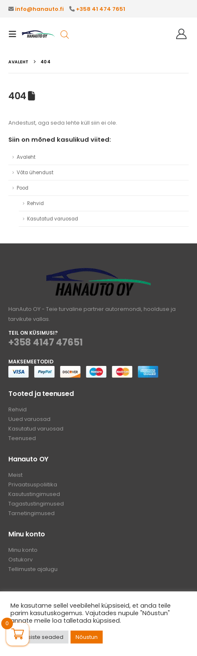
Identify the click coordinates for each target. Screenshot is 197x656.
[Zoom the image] (98, 273)
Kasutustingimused (34, 494)
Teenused (22, 438)
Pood (22, 188)
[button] (15, 34)
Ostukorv (20, 559)
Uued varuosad (29, 419)
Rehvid (35, 203)
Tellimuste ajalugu (33, 569)
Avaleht (26, 157)
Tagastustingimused (36, 504)
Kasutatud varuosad (52, 218)
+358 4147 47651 (45, 342)
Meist (15, 475)
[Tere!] (181, 34)
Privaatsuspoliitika (32, 484)
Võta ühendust (35, 172)
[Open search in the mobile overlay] (65, 34)
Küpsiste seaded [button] (40, 637)
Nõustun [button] (87, 637)
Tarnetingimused (31, 513)
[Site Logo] (38, 34)
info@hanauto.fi (39, 9)
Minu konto (23, 550)
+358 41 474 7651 (100, 9)
